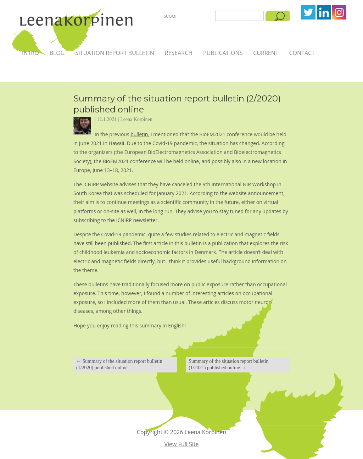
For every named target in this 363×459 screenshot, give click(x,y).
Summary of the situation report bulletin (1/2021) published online (228, 364)
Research (178, 53)
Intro (30, 53)
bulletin (139, 134)
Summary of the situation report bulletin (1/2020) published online (119, 364)
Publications (222, 53)
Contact (302, 53)
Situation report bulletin (114, 53)
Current (265, 53)
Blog (57, 53)
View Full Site (181, 444)
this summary (145, 325)
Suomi (170, 16)
